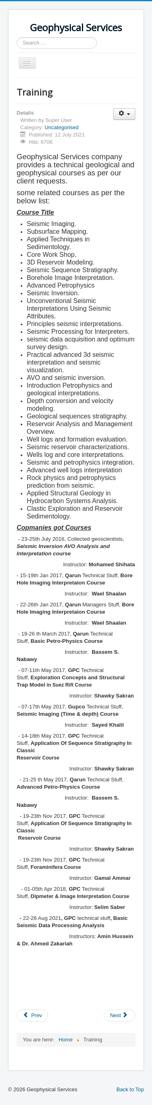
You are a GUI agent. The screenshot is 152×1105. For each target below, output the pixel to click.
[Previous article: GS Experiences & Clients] (32, 1015)
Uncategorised (62, 127)
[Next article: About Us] (119, 1015)
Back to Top (130, 1089)
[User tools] (124, 114)
